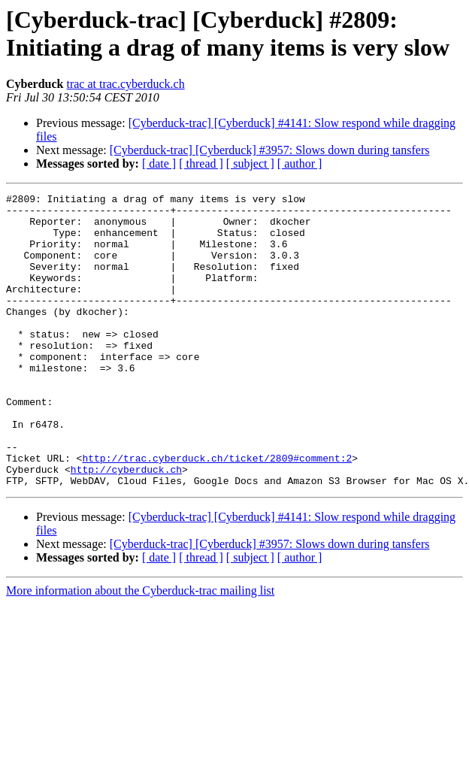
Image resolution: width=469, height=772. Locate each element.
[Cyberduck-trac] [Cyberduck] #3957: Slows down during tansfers (270, 150)
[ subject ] (250, 163)
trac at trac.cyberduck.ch (125, 83)
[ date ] (159, 163)
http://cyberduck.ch (126, 525)
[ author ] (299, 163)
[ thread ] (201, 163)
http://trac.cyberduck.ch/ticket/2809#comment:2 (217, 512)
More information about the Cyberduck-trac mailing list (140, 649)
